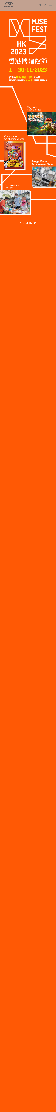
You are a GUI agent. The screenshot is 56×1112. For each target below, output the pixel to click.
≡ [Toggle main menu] (2, 14)
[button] (50, 5)
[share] (40, 5)
